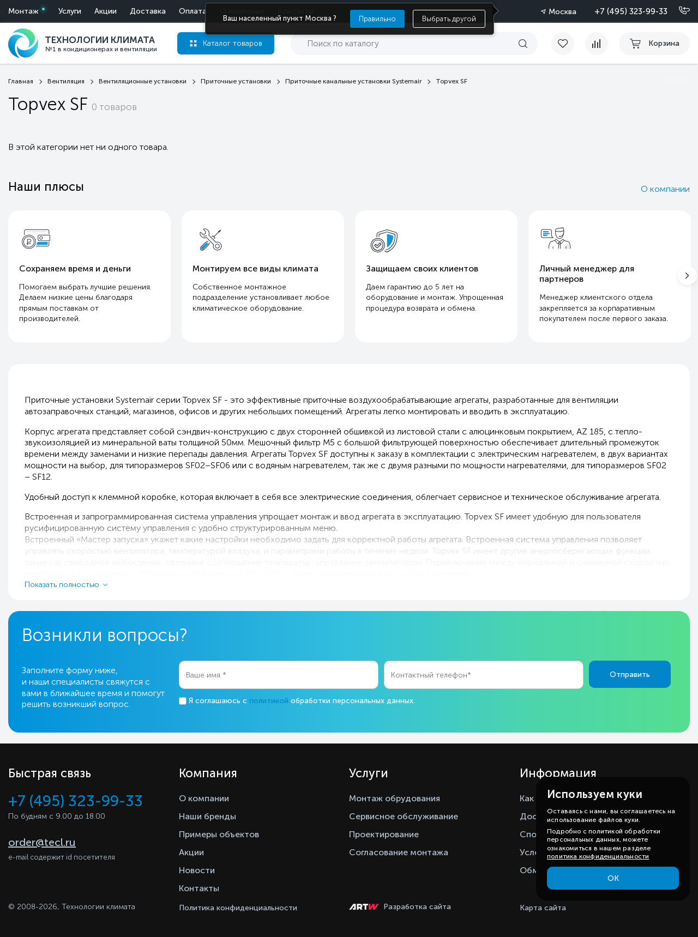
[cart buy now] (654, 43)
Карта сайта (543, 907)
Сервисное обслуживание (403, 816)
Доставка (148, 11)
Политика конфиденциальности (238, 907)
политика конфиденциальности (598, 856)
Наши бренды (207, 816)
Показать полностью (62, 584)
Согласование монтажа (398, 852)
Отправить (630, 674)
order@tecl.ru (42, 842)
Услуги (69, 11)
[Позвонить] (678, 11)
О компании (665, 189)
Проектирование (384, 834)
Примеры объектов (219, 834)
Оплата (193, 11)
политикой (268, 700)
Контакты (199, 888)
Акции (105, 11)
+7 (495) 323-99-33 (630, 11)
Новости (197, 870)
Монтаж (23, 11)
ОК (613, 878)
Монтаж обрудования (394, 798)
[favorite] (568, 43)
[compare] (596, 43)
